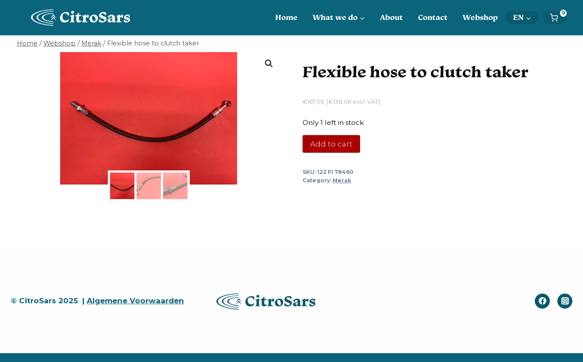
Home (286, 17)
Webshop (480, 17)
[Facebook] (542, 301)
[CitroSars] (83, 17)
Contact (433, 17)
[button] (269, 64)
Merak (342, 180)
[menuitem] (522, 17)
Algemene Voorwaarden (135, 300)
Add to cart (331, 144)
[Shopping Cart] (558, 18)
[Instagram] (564, 301)
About (391, 17)
